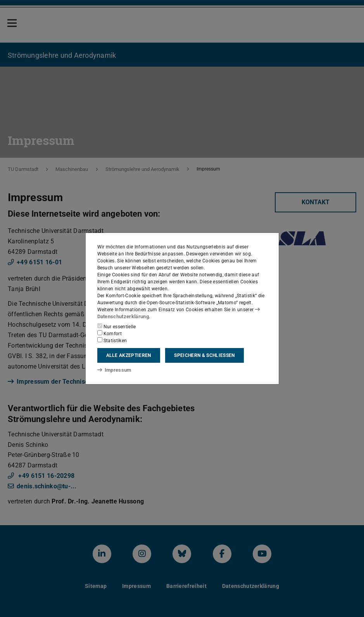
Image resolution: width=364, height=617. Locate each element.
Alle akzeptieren (128, 355)
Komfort (109, 333)
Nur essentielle (116, 326)
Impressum (113, 369)
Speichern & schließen (204, 355)
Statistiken (112, 340)
